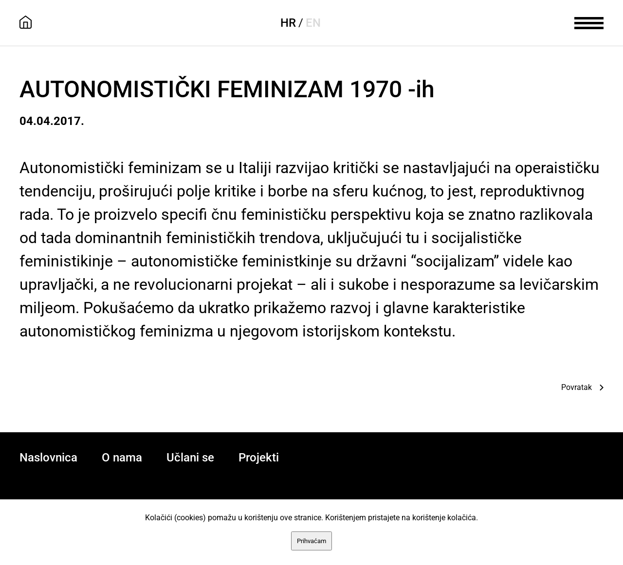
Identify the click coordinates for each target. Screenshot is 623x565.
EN (313, 23)
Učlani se (190, 457)
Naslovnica (48, 457)
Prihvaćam (311, 541)
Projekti (258, 457)
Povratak (576, 387)
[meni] (589, 22)
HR (288, 23)
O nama (122, 457)
